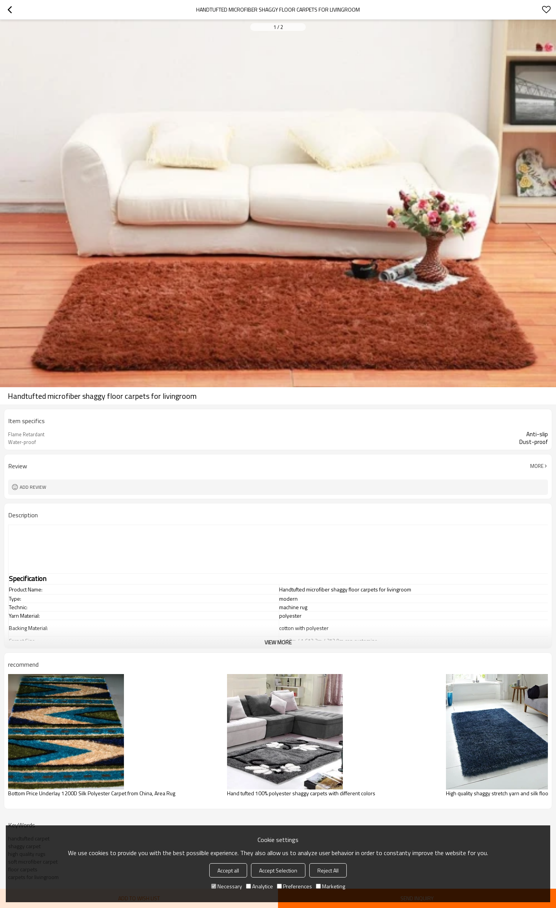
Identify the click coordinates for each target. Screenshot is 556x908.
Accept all (228, 870)
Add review (33, 487)
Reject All (328, 870)
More (537, 466)
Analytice (259, 886)
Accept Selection (278, 870)
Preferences (294, 886)
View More (278, 642)
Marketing (330, 886)
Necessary (226, 886)
